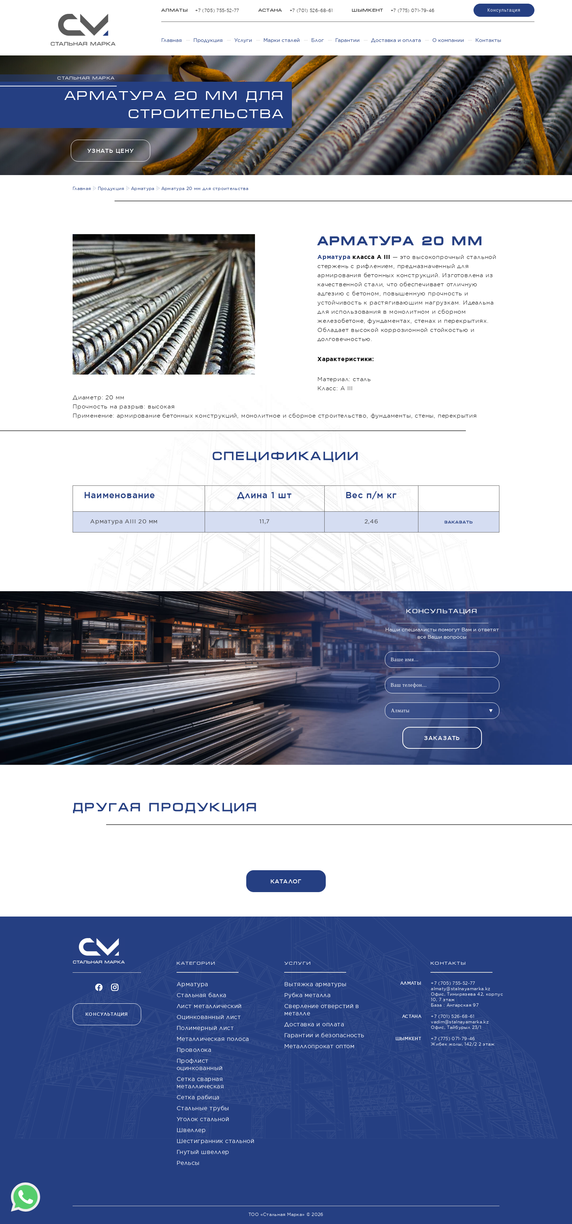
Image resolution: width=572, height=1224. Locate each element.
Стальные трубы (203, 1108)
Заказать (458, 522)
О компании (448, 40)
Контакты (488, 40)
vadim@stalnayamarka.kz (460, 1021)
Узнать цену (110, 151)
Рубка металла (307, 995)
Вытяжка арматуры (315, 984)
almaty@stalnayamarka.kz (460, 988)
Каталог (286, 881)
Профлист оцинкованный (200, 1064)
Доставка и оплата (396, 40)
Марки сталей (281, 40)
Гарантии (347, 40)
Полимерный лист (205, 1027)
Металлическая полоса (213, 1038)
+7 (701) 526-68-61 (311, 10)
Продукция (208, 40)
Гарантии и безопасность (324, 1035)
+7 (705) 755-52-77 (217, 10)
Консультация (504, 10)
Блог (317, 40)
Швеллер (191, 1130)
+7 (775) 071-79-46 (412, 10)
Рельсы (188, 1162)
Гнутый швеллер (203, 1151)
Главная (171, 40)
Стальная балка (202, 995)
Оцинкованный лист (209, 1016)
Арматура (333, 257)
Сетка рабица (198, 1097)
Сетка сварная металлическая (200, 1082)
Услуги (243, 40)
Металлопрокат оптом (319, 1046)
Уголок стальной (203, 1119)
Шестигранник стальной (215, 1140)
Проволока (194, 1049)
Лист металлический (209, 1006)
